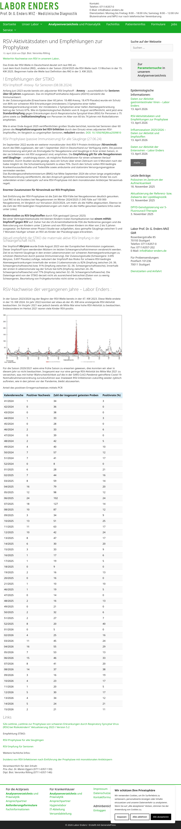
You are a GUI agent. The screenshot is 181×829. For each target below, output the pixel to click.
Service (11, 30)
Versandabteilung (60, 813)
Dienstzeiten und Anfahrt (146, 271)
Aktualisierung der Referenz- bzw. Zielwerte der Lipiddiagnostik (151, 195)
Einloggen (99, 810)
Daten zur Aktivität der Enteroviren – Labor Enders (147, 148)
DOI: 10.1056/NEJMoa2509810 (103, 132)
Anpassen (122, 816)
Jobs (174, 24)
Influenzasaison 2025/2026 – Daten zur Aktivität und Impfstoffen (148, 133)
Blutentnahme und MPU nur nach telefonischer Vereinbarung (125, 16)
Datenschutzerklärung (107, 792)
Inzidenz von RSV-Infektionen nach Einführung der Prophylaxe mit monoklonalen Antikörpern (57, 759)
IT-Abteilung (57, 809)
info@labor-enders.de (110, 10)
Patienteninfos (135, 24)
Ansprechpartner (16, 800)
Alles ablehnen (140, 816)
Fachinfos (113, 24)
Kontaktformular (103, 796)
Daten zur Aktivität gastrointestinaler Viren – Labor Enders (150, 102)
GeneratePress (108, 824)
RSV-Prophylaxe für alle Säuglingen (23, 739)
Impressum (100, 788)
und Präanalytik (74, 24)
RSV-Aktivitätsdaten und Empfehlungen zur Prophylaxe (149, 117)
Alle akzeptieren (161, 816)
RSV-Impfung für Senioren (18, 746)
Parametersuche (150, 68)
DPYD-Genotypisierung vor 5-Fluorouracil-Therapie (149, 208)
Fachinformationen (17, 809)
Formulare (158, 24)
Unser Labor (34, 24)
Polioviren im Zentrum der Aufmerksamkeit (147, 181)
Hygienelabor (58, 805)
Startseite (9, 24)
